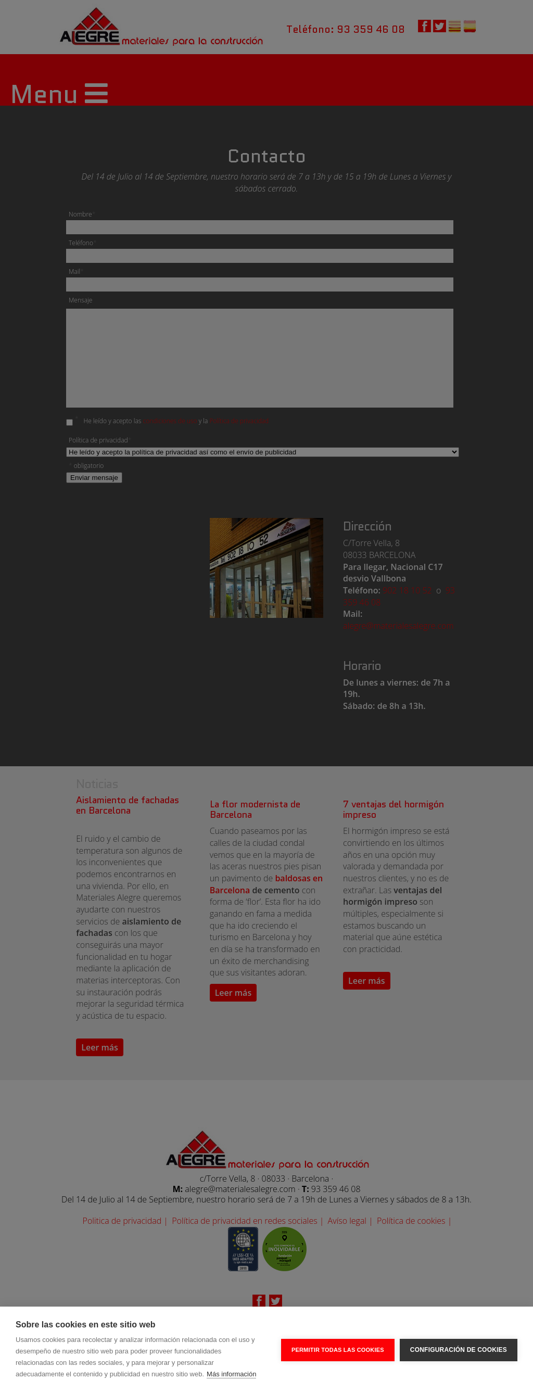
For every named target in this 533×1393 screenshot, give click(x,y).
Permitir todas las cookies (337, 1350)
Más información (231, 1374)
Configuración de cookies (458, 1349)
